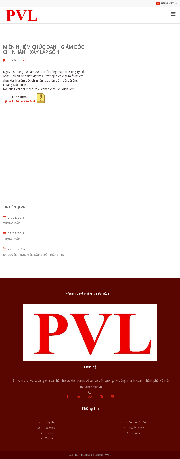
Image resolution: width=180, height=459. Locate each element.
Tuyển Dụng (136, 428)
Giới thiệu (49, 428)
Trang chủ (49, 422)
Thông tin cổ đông (136, 422)
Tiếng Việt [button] (166, 3)
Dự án (49, 433)
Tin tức (49, 438)
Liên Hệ (136, 433)
